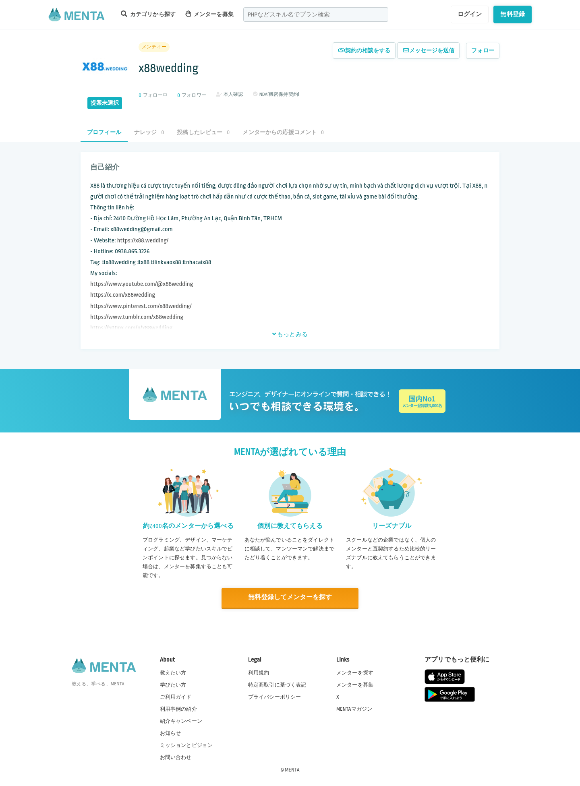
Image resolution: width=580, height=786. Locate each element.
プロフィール (104, 132)
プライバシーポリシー (274, 696)
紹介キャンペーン (181, 721)
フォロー (482, 51)
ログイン (470, 14)
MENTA (292, 769)
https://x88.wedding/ (142, 240)
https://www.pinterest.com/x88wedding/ (141, 306)
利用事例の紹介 (178, 709)
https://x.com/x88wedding (122, 295)
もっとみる (290, 334)
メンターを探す (354, 672)
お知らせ (170, 733)
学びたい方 (173, 684)
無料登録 (512, 14)
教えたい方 (173, 672)
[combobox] (315, 14)
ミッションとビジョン (186, 745)
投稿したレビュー (203, 132)
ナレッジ (149, 132)
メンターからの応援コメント (283, 132)
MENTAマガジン (354, 709)
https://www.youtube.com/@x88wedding (141, 284)
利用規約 (258, 672)
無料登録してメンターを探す (290, 597)
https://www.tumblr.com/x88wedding (136, 317)
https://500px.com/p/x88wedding (131, 328)
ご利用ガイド (176, 696)
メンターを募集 (209, 13)
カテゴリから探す (148, 13)
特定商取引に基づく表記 (277, 684)
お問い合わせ (176, 757)
